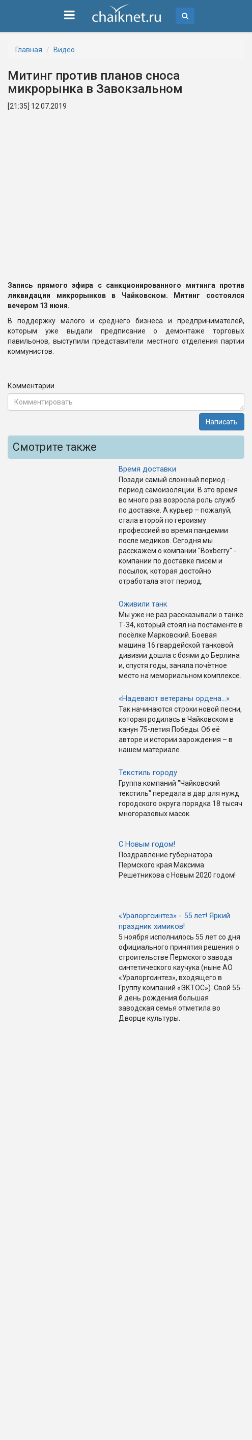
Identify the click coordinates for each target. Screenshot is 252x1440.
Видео (64, 50)
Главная (28, 50)
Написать (222, 422)
